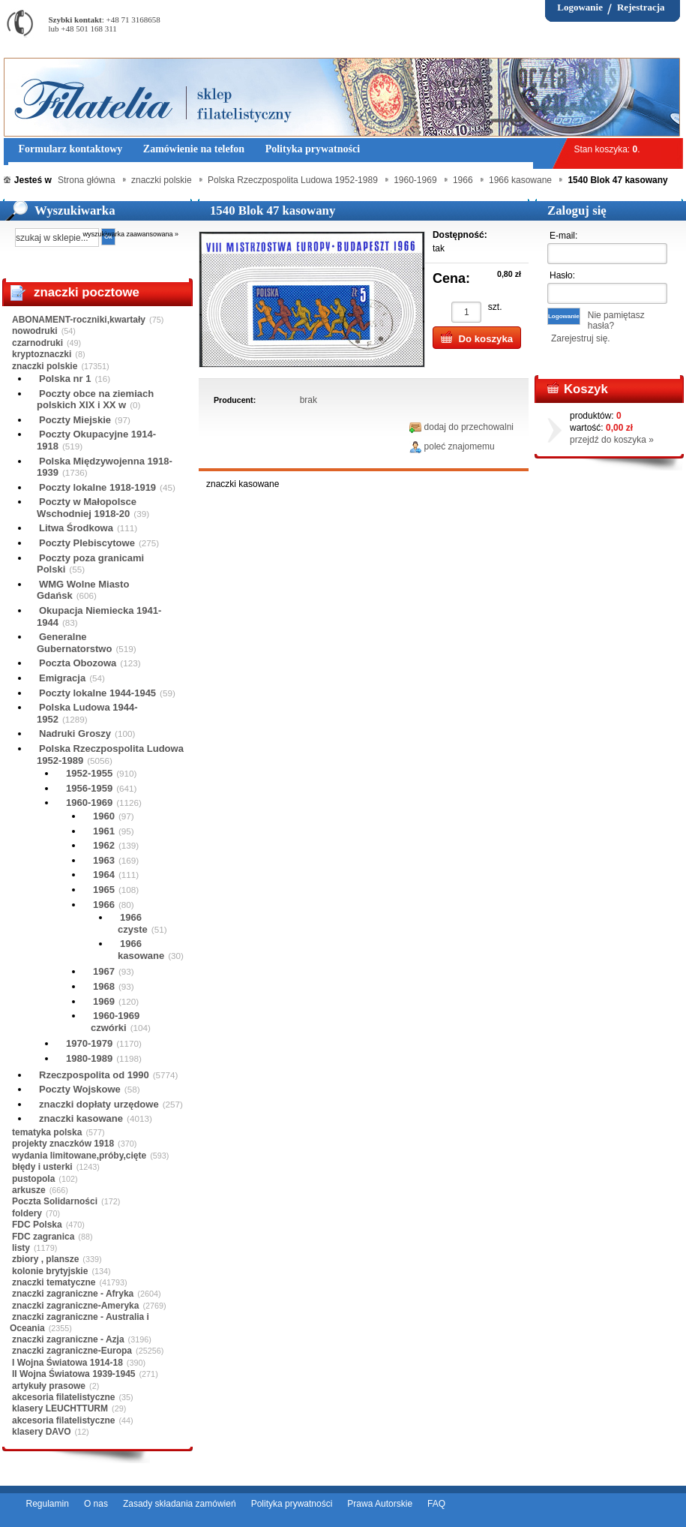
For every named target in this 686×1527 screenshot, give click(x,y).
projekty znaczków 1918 (63, 1143)
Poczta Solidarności (54, 1201)
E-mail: (563, 235)
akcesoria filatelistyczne (63, 1397)
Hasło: (562, 275)
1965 (104, 889)
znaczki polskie (44, 366)
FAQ (436, 1503)
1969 (104, 1001)
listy (21, 1248)
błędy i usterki (42, 1167)
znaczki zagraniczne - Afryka (72, 1293)
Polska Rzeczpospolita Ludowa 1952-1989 (110, 754)
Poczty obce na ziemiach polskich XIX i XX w (95, 399)
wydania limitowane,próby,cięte (79, 1155)
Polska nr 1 (65, 378)
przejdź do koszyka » (612, 439)
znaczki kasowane (81, 1118)
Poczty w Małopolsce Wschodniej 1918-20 (86, 507)
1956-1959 (89, 788)
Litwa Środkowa (76, 528)
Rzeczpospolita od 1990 (94, 1075)
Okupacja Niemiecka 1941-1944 (99, 616)
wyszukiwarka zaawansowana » (131, 234)
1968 (104, 986)
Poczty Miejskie (75, 419)
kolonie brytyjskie (50, 1271)
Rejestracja (641, 7)
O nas (96, 1503)
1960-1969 (89, 802)
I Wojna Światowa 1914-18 (67, 1362)
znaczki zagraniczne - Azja (68, 1339)
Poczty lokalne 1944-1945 (97, 693)
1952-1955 (89, 773)
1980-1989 (89, 1058)
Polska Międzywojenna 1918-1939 (104, 467)
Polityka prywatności (292, 1503)
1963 (104, 860)
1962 (104, 845)
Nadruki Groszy (75, 733)
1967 (104, 971)
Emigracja (62, 678)
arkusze (29, 1190)
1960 (104, 816)
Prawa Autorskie (379, 1503)
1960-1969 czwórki (115, 1021)
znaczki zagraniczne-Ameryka (75, 1305)
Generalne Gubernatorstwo (74, 642)
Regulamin (47, 1503)
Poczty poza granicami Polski (90, 564)
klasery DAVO (41, 1431)
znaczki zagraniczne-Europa (72, 1350)
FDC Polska (37, 1224)
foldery (27, 1213)
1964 (104, 874)
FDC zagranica (43, 1236)
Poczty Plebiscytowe (87, 543)
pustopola (33, 1179)
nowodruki (35, 331)
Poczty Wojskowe (80, 1089)
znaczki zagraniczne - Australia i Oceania (79, 1322)
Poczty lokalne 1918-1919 (97, 487)
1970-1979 (89, 1043)
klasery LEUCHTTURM (60, 1408)
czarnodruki (37, 343)
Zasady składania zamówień (179, 1503)
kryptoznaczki (41, 354)
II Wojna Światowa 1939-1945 (74, 1374)
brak (308, 400)
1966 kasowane (141, 949)
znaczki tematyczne (53, 1282)
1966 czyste (133, 923)
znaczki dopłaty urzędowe (99, 1104)
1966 (104, 904)
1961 (104, 831)
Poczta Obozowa (77, 663)
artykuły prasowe (48, 1386)
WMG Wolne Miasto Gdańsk (83, 590)
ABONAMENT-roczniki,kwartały (78, 319)
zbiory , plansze (45, 1259)
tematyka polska (47, 1132)
